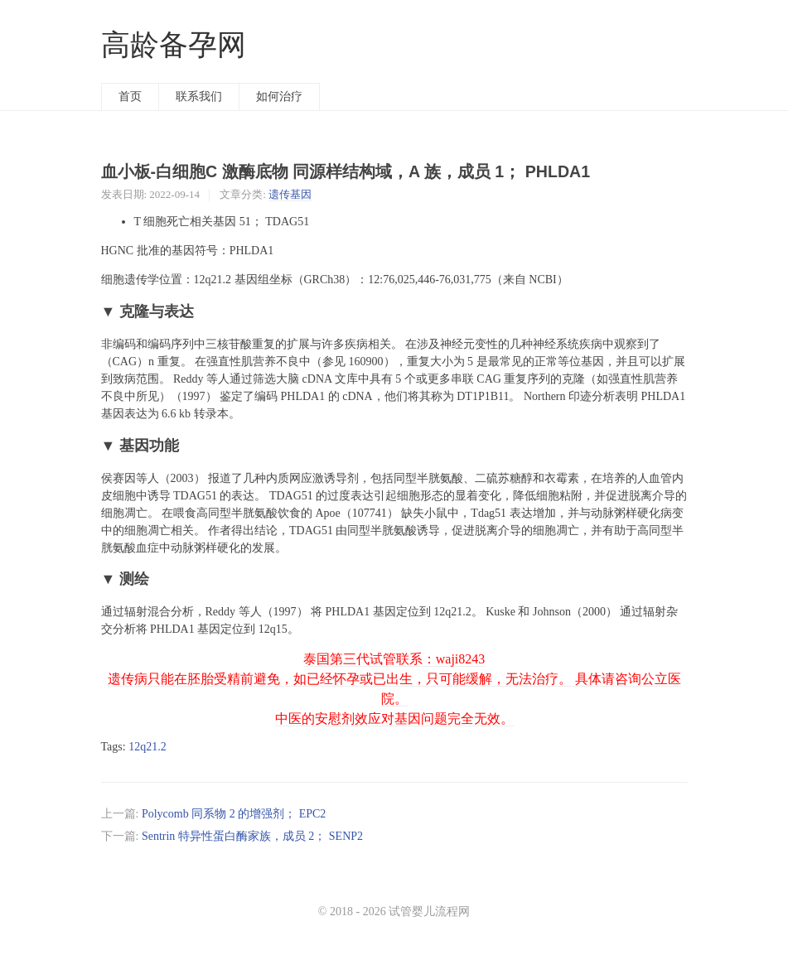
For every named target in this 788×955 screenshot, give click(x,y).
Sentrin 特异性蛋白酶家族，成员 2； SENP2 (252, 836)
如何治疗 (279, 96)
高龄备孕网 (173, 45)
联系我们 (199, 96)
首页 (130, 96)
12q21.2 (147, 746)
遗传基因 (290, 194)
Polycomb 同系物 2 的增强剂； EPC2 (234, 814)
